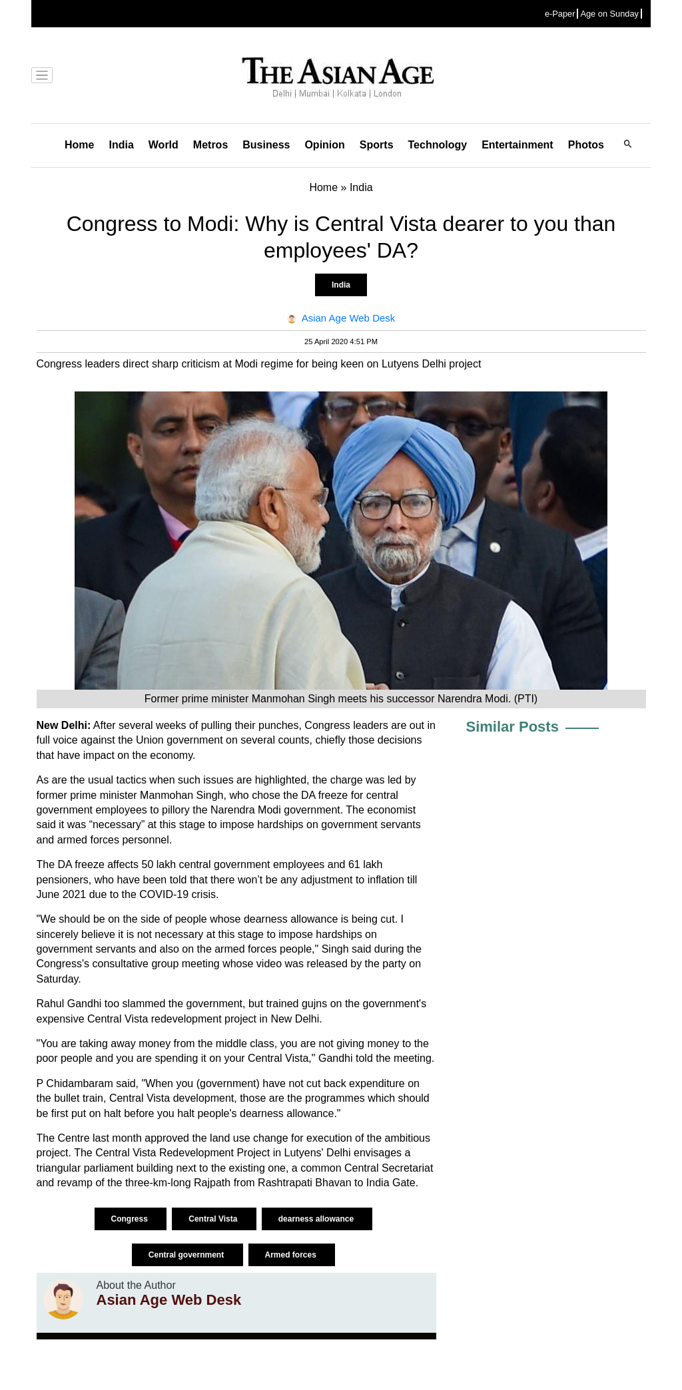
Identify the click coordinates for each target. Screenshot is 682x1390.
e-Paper (560, 14)
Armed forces (292, 1255)
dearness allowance (317, 1219)
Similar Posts (512, 726)
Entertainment (517, 144)
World (163, 144)
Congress (131, 1219)
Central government (187, 1255)
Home (79, 144)
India (121, 144)
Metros (210, 144)
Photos (586, 144)
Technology (438, 144)
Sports (377, 144)
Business (266, 144)
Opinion (324, 144)
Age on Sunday (609, 14)
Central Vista (213, 1219)
